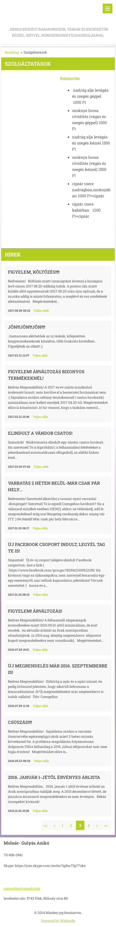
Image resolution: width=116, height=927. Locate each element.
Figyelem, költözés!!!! (33, 272)
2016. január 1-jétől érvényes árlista (54, 777)
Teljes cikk (41, 310)
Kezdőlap (12, 52)
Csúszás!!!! (20, 722)
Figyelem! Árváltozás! (35, 611)
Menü (107, 8)
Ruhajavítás (70, 78)
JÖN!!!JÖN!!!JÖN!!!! (26, 327)
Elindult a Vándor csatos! (40, 433)
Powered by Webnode (58, 920)
